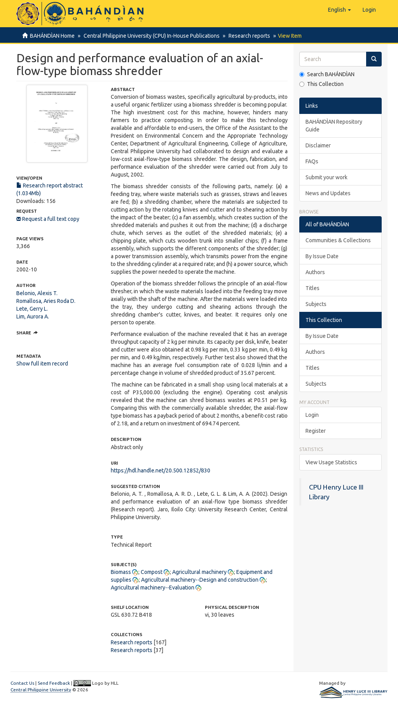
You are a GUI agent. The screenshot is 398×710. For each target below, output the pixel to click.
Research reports (247, 36)
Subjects (315, 304)
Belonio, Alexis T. (37, 293)
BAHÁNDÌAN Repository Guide (333, 126)
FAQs (311, 161)
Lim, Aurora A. (32, 316)
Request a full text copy (47, 219)
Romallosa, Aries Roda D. (45, 301)
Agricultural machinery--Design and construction (199, 580)
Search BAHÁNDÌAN (326, 74)
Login (312, 415)
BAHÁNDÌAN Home (52, 36)
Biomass (121, 572)
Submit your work (326, 177)
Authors (315, 272)
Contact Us (22, 683)
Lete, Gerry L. (32, 309)
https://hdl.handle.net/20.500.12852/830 (160, 470)
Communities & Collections (338, 240)
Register (315, 431)
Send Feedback (54, 683)
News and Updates (328, 193)
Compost (151, 572)
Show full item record (42, 363)
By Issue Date (322, 256)
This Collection (321, 84)
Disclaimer (318, 145)
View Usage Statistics (331, 462)
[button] (339, 9)
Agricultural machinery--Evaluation (152, 587)
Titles (312, 288)
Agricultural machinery (199, 572)
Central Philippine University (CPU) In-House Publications (150, 36)
